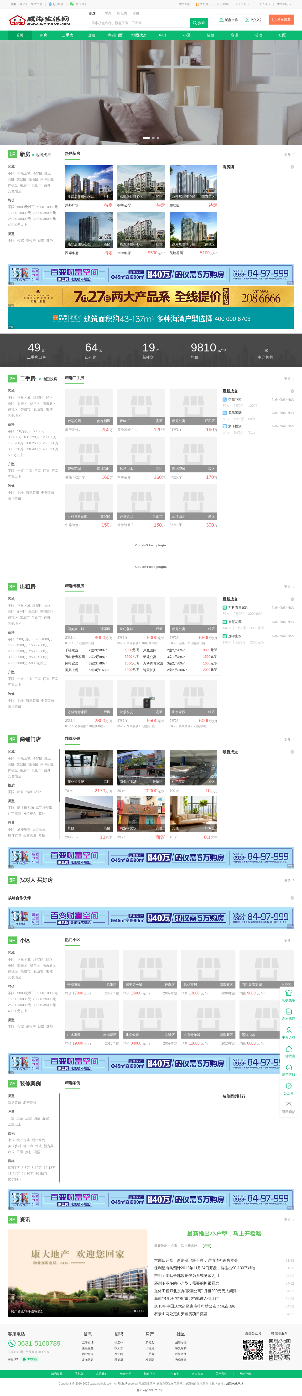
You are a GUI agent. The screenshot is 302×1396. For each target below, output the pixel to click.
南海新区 (47, 179)
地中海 (28, 1146)
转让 (37, 792)
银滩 (47, 185)
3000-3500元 (17, 657)
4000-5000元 (17, 663)
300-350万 (15, 449)
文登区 (21, 179)
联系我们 (101, 1373)
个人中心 (240, 4)
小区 (187, 35)
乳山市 (37, 185)
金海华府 (124, 253)
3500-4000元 (38, 657)
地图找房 (139, 35)
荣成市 (25, 185)
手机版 (79, 1373)
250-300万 (50, 443)
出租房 (150, 1348)
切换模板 (288, 995)
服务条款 (197, 1373)
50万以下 (24, 431)
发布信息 (88, 1359)
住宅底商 (14, 814)
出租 (91, 35)
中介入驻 (256, 20)
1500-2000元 (38, 645)
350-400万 (33, 449)
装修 (210, 35)
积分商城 (223, 4)
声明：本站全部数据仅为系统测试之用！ (188, 1276)
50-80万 (39, 431)
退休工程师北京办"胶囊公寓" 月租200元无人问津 (195, 1291)
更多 (287, 154)
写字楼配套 (44, 808)
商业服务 (88, 1354)
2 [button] (153, 138)
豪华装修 (14, 498)
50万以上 (15, 1180)
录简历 (119, 1359)
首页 (20, 35)
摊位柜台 (29, 814)
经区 (47, 173)
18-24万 (14, 1174)
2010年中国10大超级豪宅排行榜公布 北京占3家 (194, 1306)
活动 (258, 35)
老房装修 (29, 1102)
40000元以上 (17, 225)
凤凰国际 (235, 413)
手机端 (204, 4)
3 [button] (158, 138)
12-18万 (50, 1168)
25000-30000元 (19, 219)
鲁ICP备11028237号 (150, 1390)
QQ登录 (58, 4)
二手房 (67, 35)
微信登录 (81, 4)
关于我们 (221, 1373)
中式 (11, 1140)
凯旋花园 (176, 253)
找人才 (119, 1348)
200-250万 (33, 443)
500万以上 (15, 455)
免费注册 (36, 4)
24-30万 (28, 1174)
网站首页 (184, 4)
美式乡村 (14, 1146)
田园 (19, 1152)
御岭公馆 (124, 205)
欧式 (11, 1152)
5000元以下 (26, 207)
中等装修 (47, 492)
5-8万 (26, 1168)
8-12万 (37, 1168)
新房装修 (14, 1102)
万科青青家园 (238, 607)
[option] (151, 92)
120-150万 (49, 437)
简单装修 (32, 492)
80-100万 (15, 437)
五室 (55, 471)
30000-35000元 (44, 219)
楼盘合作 (231, 20)
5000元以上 (38, 663)
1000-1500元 (17, 645)
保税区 (13, 185)
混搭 (37, 1152)
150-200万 (15, 443)
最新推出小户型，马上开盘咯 (224, 1233)
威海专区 (181, 1342)
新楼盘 (150, 1342)
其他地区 (14, 191)
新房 (43, 35)
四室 (46, 471)
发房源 (150, 1359)
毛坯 (20, 492)
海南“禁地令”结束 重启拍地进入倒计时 (186, 1299)
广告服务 (173, 1373)
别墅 (41, 240)
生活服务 (88, 1348)
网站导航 (282, 4)
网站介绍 (245, 1373)
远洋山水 (235, 636)
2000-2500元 (17, 651)
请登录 (23, 4)
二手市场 (88, 1342)
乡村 (28, 1152)
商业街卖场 (25, 808)
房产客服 (288, 1070)
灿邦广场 (71, 205)
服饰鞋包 (14, 835)
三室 (37, 471)
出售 (20, 792)
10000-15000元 (19, 213)
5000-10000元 (47, 207)
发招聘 (119, 1354)
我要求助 (181, 1354)
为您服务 (181, 1359)
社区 (282, 35)
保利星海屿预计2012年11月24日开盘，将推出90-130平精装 (204, 1268)
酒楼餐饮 (24, 829)
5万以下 (14, 1168)
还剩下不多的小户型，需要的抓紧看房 (186, 1283)
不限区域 (24, 173)
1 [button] (146, 138)
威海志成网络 (234, 1383)
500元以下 (25, 639)
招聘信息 (149, 1373)
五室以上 (14, 477)
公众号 (289, 1088)
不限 (11, 173)
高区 (11, 179)
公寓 (20, 240)
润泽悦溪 (235, 426)
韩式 (38, 1146)
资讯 (234, 35)
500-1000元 (43, 639)
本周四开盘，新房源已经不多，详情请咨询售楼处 (196, 1260)
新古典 (49, 1146)
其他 (49, 240)
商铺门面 (115, 35)
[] (207, 1246)
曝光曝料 (181, 1348)
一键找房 (288, 1051)
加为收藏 (56, 1373)
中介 (163, 35)
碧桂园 (175, 205)
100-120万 (31, 437)
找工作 (119, 1342)
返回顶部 (288, 1107)
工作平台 (261, 4)
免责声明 (125, 1373)
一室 (20, 471)
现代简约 (38, 1140)
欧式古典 (23, 1140)
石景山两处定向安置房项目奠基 (181, 1314)
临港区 (33, 179)
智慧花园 (235, 399)
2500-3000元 (38, 651)
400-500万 (50, 449)
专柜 (41, 835)
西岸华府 (71, 253)
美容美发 (39, 829)
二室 (29, 471)
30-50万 (41, 1174)
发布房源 (284, 19)
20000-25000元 (44, 213)
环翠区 (37, 173)
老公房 (31, 240)
